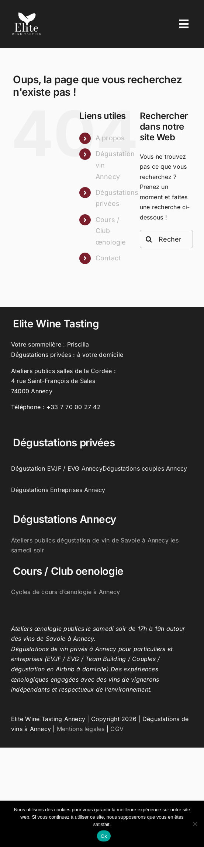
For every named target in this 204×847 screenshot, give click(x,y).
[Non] (194, 823)
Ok (104, 836)
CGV (117, 728)
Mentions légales (81, 728)
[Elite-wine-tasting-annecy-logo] (26, 15)
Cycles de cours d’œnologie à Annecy (65, 591)
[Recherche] (149, 239)
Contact (108, 258)
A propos (110, 138)
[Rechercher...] (166, 239)
